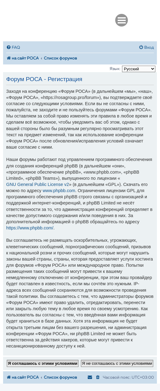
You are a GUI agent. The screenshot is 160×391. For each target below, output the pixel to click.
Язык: (115, 69)
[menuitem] (13, 47)
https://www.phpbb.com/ (29, 227)
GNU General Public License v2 (37, 184)
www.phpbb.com (59, 190)
